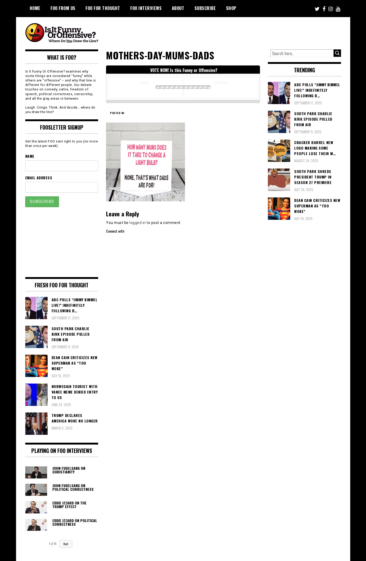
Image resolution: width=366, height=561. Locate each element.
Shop (231, 8)
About (178, 8)
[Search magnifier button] (337, 53)
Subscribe (205, 8)
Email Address (38, 177)
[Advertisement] (242, 31)
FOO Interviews (146, 8)
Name (29, 156)
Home (35, 8)
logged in (137, 223)
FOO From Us (63, 8)
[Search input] (302, 53)
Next (65, 544)
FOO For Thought (103, 8)
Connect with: (115, 231)
